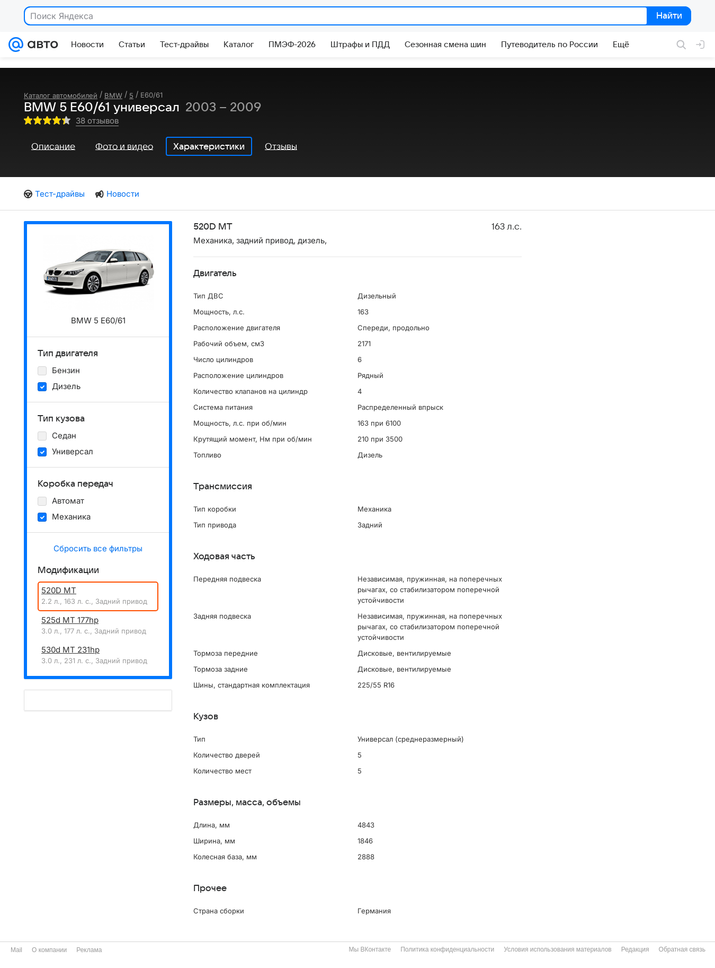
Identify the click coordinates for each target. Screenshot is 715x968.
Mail (16, 950)
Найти (668, 16)
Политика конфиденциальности (447, 949)
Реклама (89, 950)
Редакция (635, 949)
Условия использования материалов (557, 949)
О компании (49, 950)
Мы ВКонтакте (369, 949)
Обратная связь (682, 949)
